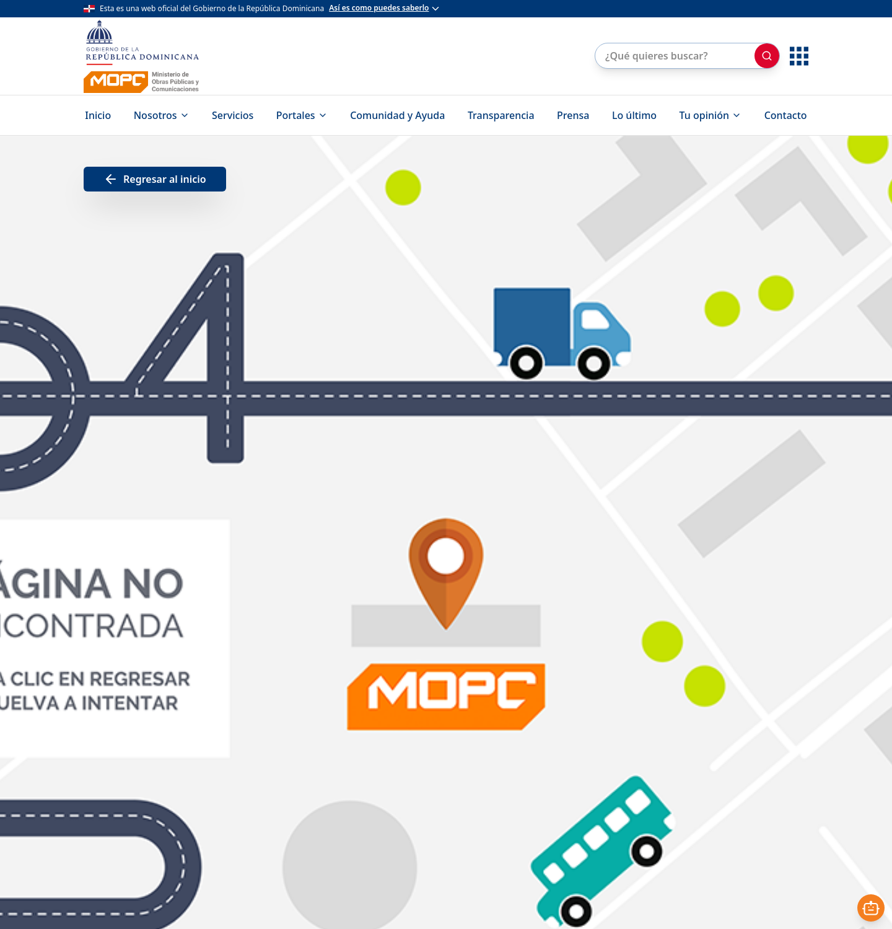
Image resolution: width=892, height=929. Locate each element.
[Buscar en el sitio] (673, 55)
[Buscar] (766, 55)
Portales (302, 115)
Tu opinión (711, 115)
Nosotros (162, 115)
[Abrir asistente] (871, 908)
